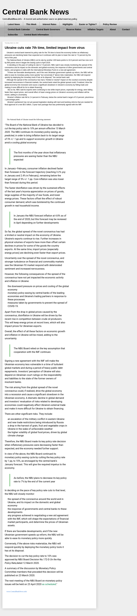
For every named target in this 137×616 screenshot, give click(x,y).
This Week (31, 24)
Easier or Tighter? (88, 24)
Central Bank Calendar (19, 29)
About (113, 29)
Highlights (68, 24)
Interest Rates (49, 24)
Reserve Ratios (73, 29)
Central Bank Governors (48, 29)
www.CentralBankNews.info (16, 592)
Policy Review (110, 24)
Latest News (14, 24)
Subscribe (13, 34)
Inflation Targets (95, 29)
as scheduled (49, 584)
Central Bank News (35, 12)
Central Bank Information (36, 34)
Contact (126, 29)
